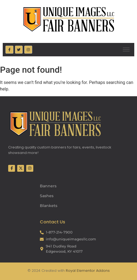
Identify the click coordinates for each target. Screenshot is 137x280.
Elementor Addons (93, 270)
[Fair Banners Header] (68, 19)
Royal (71, 270)
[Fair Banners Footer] (55, 123)
